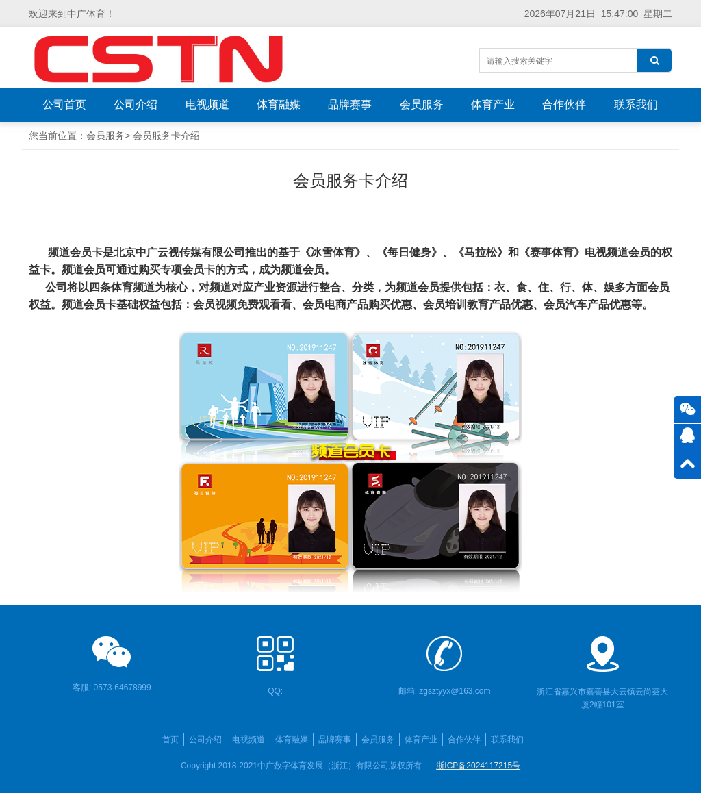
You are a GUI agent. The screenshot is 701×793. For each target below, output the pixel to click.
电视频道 (207, 104)
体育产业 (493, 104)
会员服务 (422, 104)
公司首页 (64, 104)
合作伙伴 (564, 104)
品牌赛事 (350, 104)
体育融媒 (279, 104)
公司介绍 (135, 104)
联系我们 (636, 104)
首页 (170, 739)
